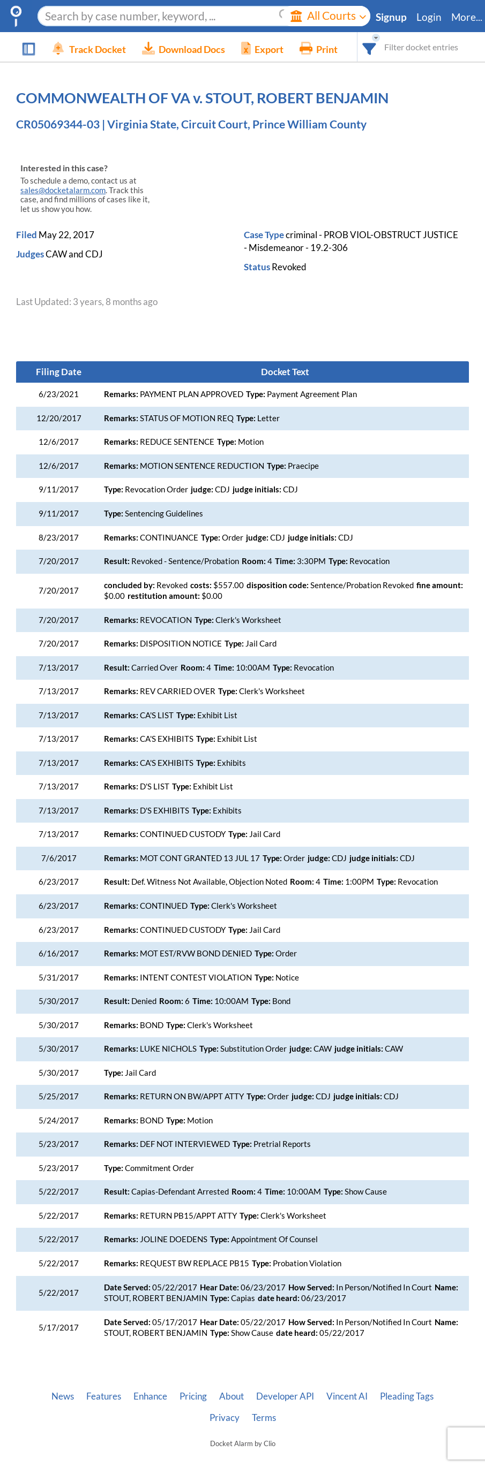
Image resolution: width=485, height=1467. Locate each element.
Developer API (285, 1396)
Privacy (225, 1417)
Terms (264, 1417)
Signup (391, 17)
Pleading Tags (407, 1396)
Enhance (150, 1396)
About (231, 1396)
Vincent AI (347, 1396)
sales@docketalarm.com (63, 190)
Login (429, 17)
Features (103, 1396)
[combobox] (369, 47)
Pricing (193, 1396)
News (62, 1396)
